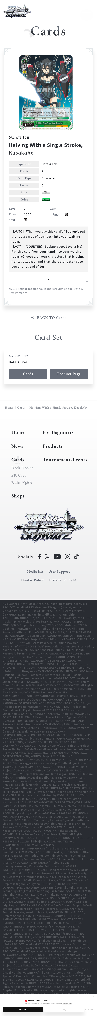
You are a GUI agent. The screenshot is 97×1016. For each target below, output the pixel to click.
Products (53, 446)
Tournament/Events (65, 459)
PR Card (19, 475)
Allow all (22, 1009)
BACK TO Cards (51, 318)
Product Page (69, 373)
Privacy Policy (67, 1003)
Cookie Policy (32, 580)
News (17, 446)
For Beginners (58, 432)
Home (9, 408)
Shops (18, 496)
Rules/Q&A (22, 483)
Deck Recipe (22, 468)
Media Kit (35, 571)
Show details (89, 1009)
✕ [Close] (94, 996)
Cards (28, 373)
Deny (64, 1009)
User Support (59, 571)
